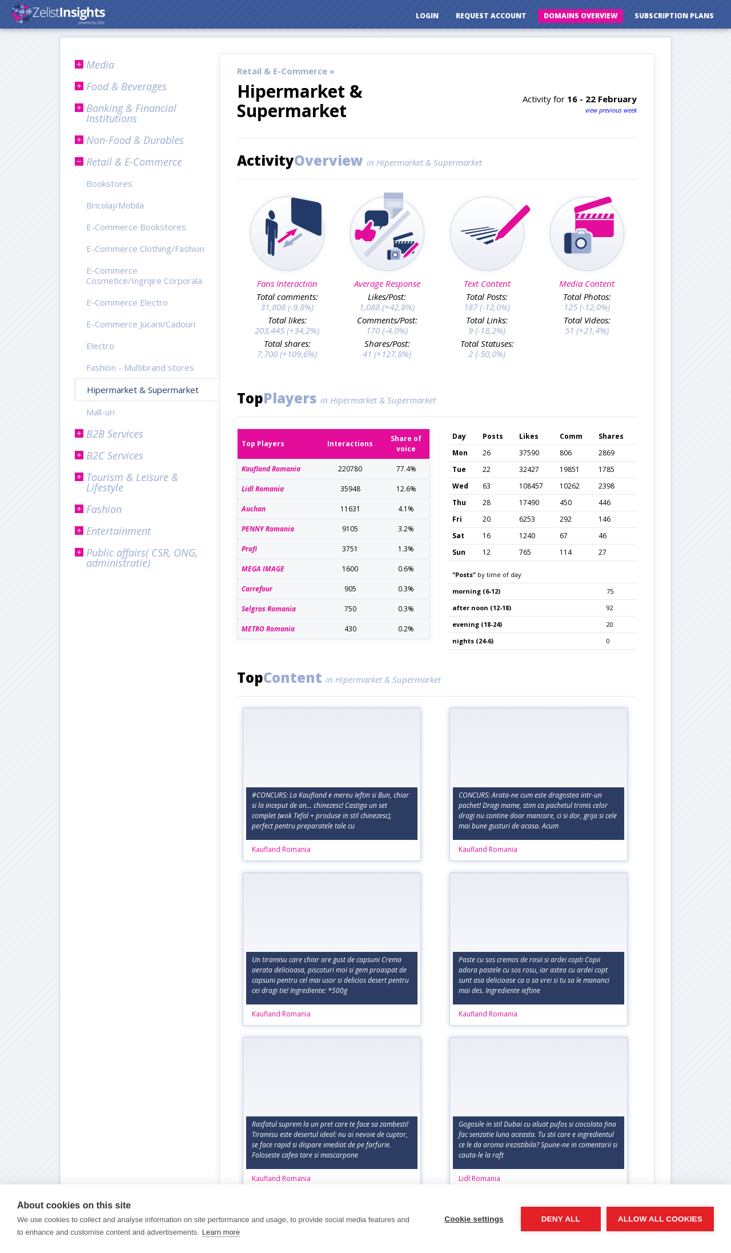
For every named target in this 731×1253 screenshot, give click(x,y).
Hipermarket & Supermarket (143, 389)
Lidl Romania (479, 1178)
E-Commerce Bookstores (136, 227)
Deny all (560, 1219)
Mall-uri (100, 412)
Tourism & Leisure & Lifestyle (132, 482)
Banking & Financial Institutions (131, 113)
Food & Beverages (126, 86)
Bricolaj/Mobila (115, 205)
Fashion (104, 509)
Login (427, 16)
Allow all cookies (660, 1219)
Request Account (491, 16)
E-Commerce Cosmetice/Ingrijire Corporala (144, 275)
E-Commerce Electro (127, 302)
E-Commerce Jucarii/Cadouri (140, 324)
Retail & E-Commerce (134, 162)
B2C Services (114, 455)
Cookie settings (474, 1219)
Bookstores (109, 183)
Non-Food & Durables (135, 140)
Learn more (221, 1232)
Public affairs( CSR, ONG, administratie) (142, 558)
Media (100, 64)
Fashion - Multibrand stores (140, 367)
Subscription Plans (674, 16)
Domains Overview (580, 16)
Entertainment (118, 531)
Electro (100, 345)
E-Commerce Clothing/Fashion (145, 248)
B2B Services (114, 434)
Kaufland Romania (281, 849)
